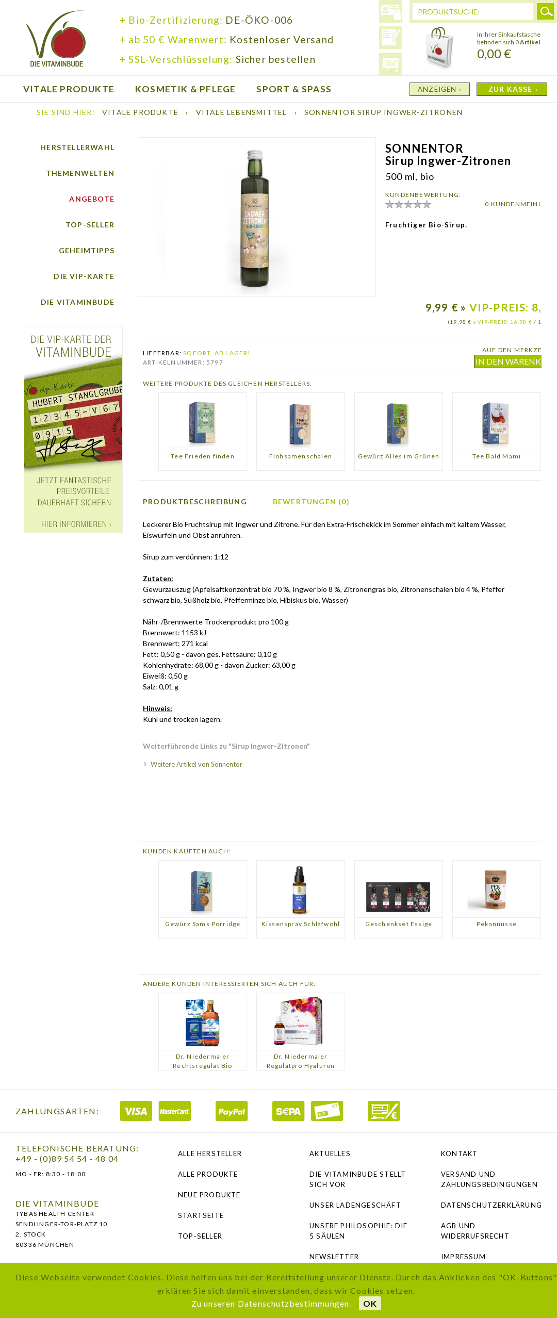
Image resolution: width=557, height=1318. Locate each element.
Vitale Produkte (141, 112)
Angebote (91, 198)
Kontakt (459, 1153)
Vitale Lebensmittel (242, 112)
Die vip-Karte (84, 276)
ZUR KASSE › (513, 89)
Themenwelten (80, 173)
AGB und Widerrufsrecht (475, 1231)
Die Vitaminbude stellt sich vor (357, 1179)
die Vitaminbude (56, 40)
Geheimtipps (86, 250)
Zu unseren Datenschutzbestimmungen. (271, 1303)
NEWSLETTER (334, 1257)
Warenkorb (440, 49)
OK (370, 1303)
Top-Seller (89, 224)
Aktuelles (330, 1153)
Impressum (463, 1257)
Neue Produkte (209, 1195)
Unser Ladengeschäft (355, 1205)
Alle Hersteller (210, 1153)
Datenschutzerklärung (491, 1205)
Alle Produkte (208, 1174)
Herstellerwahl (77, 147)
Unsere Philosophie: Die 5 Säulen (358, 1231)
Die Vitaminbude (77, 302)
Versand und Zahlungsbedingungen (489, 1179)
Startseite (201, 1215)
